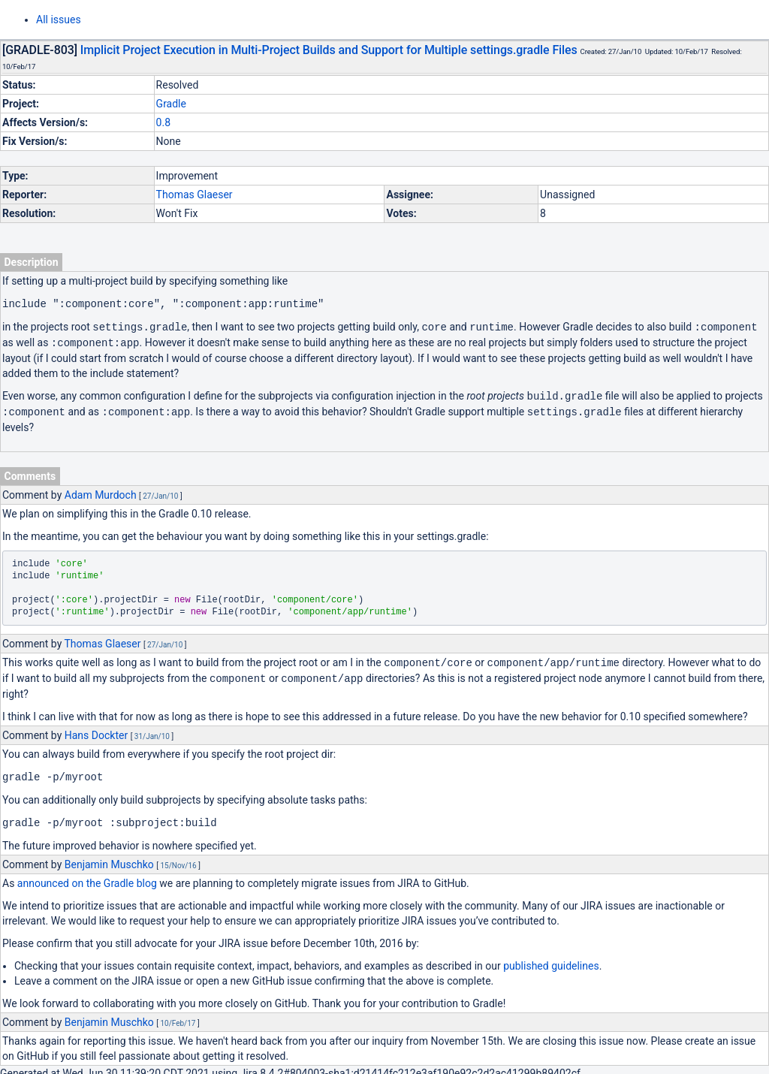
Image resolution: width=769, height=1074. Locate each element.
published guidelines (551, 959)
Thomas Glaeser (194, 195)
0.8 (163, 122)
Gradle (171, 104)
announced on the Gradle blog (87, 876)
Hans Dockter (96, 730)
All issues (58, 20)
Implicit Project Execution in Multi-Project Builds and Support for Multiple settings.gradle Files (329, 50)
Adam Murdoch (101, 491)
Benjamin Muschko (109, 858)
